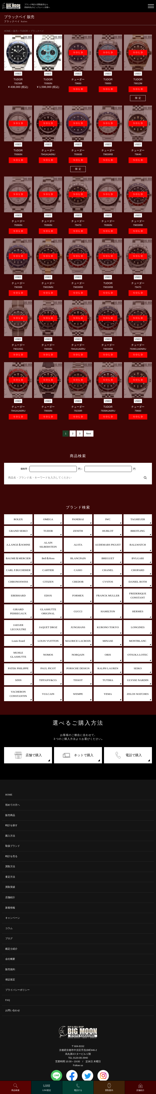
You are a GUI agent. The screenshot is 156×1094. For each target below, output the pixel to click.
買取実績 (10, 887)
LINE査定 (46, 1090)
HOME (8, 794)
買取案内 (109, 1090)
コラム (9, 928)
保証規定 (10, 979)
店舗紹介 (10, 897)
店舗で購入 (28, 755)
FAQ (7, 1000)
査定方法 (10, 877)
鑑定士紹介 (11, 949)
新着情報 (10, 908)
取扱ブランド (12, 846)
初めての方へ (12, 805)
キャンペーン (12, 918)
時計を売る (11, 856)
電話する (78, 1090)
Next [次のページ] (88, 433)
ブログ (9, 938)
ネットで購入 (78, 755)
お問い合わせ (12, 1010)
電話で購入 (128, 755)
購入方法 (10, 836)
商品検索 (15, 1090)
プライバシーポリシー (17, 990)
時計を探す (11, 825)
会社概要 (10, 959)
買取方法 (10, 866)
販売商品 (10, 815)
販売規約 (10, 969)
